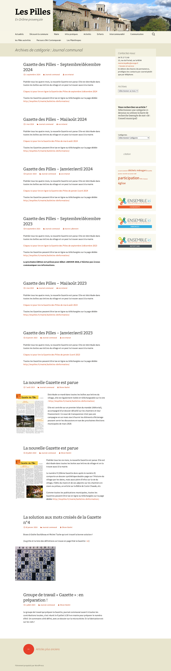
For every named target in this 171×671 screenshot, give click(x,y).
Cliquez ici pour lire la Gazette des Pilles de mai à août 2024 (50, 141)
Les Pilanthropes (74, 40)
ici (88, 541)
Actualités (19, 34)
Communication (137, 34)
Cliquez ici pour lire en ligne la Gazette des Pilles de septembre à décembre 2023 (60, 245)
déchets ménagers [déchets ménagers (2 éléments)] (137, 170)
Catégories (122, 135)
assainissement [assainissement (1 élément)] (123, 171)
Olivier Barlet (64, 387)
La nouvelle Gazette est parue (50, 382)
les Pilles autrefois (23, 40)
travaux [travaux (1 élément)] (145, 179)
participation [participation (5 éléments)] (128, 177)
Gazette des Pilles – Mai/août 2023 (55, 283)
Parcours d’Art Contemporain (49, 40)
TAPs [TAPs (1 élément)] (141, 179)
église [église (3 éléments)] (122, 183)
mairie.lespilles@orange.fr (128, 63)
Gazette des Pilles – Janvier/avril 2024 (58, 169)
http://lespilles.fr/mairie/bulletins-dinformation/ (46, 101)
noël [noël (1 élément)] (135, 174)
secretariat (69, 74)
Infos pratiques (71, 34)
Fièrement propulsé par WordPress (29, 665)
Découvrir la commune (39, 34)
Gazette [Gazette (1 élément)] (149, 171)
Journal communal (52, 74)
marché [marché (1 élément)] (125, 174)
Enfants (100, 34)
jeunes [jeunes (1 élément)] (120, 174)
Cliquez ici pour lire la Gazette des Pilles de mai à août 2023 (50, 305)
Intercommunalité (117, 34)
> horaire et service (126, 66)
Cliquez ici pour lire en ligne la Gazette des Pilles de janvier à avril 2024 (55, 190)
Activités (87, 34)
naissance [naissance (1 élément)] (130, 174)
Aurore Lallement (71, 228)
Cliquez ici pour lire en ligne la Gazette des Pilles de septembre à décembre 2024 (60, 91)
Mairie (56, 34)
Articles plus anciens (41, 649)
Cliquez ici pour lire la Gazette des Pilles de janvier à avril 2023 (51, 354)
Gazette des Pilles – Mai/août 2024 (55, 119)
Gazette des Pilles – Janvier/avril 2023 (58, 332)
